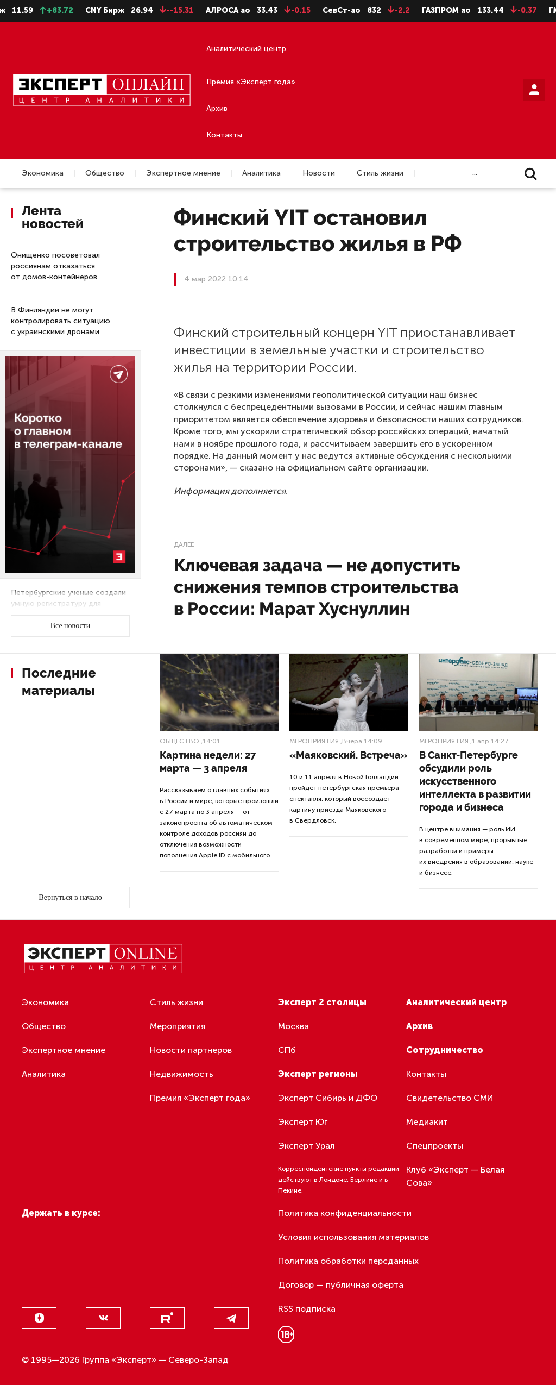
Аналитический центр (246, 48)
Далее (184, 544)
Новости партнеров (191, 1050)
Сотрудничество (444, 1050)
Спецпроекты (434, 1145)
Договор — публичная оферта (340, 1285)
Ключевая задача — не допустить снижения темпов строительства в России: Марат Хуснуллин (317, 586)
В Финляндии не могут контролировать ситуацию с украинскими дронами (60, 320)
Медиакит (427, 1122)
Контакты (224, 135)
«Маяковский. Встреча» (348, 755)
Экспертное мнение (183, 173)
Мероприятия (314, 741)
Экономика (43, 173)
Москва (293, 1026)
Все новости (70, 626)
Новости (318, 173)
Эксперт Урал (306, 1145)
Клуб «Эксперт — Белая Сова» (455, 1176)
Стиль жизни (380, 173)
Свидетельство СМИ (450, 1098)
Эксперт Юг (302, 1122)
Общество (104, 173)
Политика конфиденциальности (345, 1213)
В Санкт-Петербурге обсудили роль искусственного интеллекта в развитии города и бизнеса (475, 781)
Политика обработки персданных (348, 1261)
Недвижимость (181, 1074)
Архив (217, 108)
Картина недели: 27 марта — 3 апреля (208, 761)
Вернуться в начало (70, 897)
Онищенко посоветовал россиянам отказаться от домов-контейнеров (55, 265)
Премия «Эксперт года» (250, 81)
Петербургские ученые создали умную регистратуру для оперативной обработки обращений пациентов (68, 609)
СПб (287, 1050)
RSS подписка (307, 1308)
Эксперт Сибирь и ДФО (327, 1098)
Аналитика (261, 173)
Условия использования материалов (353, 1237)
